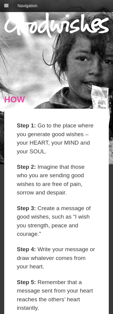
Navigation (27, 5)
